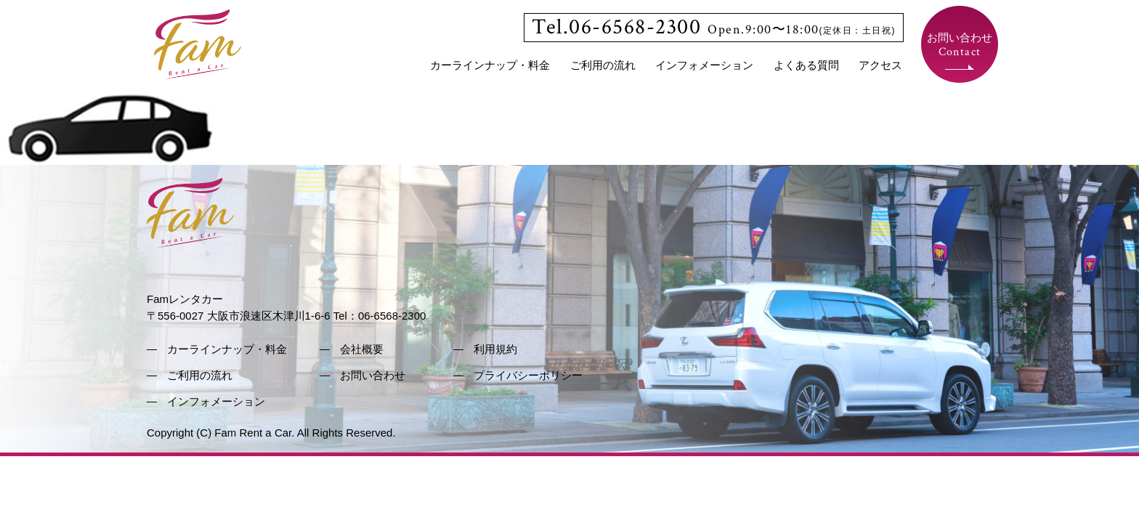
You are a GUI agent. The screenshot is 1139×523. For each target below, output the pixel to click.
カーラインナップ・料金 (490, 65)
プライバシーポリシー (528, 375)
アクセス (880, 65)
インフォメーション (704, 65)
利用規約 (495, 349)
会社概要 (362, 349)
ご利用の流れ (603, 65)
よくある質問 (806, 65)
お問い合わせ (959, 45)
